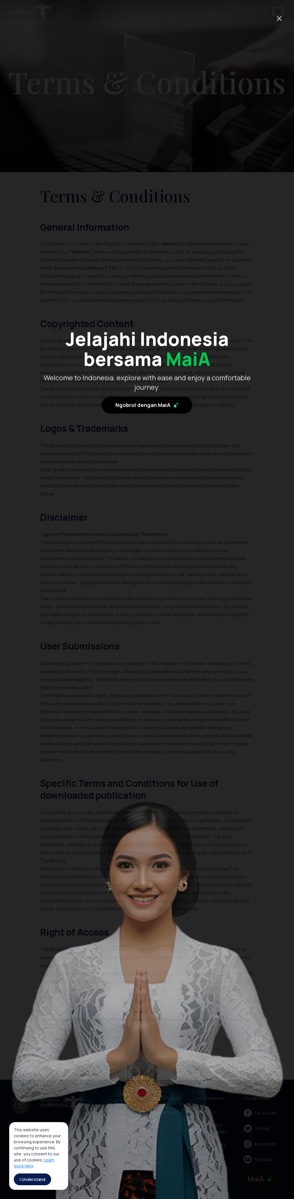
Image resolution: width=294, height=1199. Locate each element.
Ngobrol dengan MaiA (147, 533)
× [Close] (279, 18)
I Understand (32, 1179)
